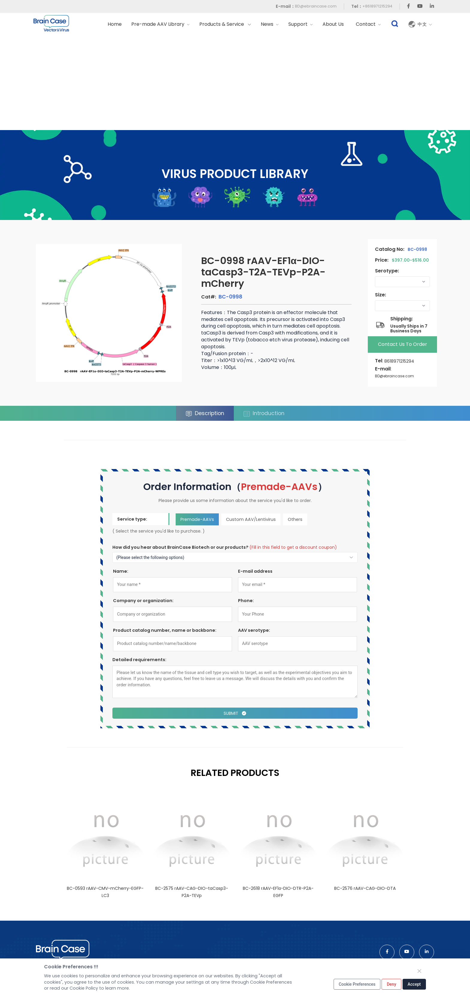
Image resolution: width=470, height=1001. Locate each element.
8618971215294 (399, 361)
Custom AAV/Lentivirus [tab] (251, 519)
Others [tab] (295, 519)
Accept (414, 984)
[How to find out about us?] (235, 557)
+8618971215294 (377, 6)
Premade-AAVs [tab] (197, 519)
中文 (425, 24)
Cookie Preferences (357, 984)
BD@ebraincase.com (316, 6)
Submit (235, 713)
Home (115, 24)
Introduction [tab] (263, 413)
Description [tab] (205, 413)
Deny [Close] (391, 984)
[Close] (419, 971)
